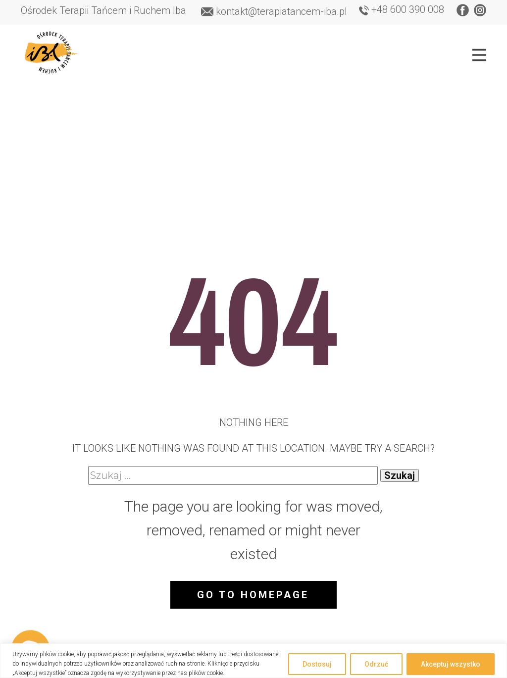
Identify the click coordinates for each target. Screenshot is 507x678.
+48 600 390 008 (401, 9)
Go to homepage (253, 595)
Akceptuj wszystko (450, 664)
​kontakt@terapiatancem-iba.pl (274, 12)
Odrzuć (376, 664)
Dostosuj (317, 664)
